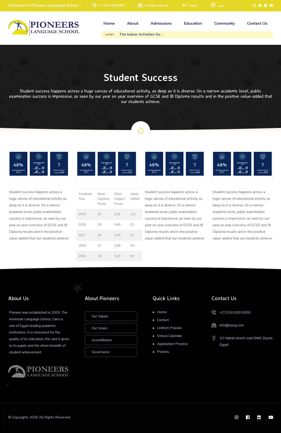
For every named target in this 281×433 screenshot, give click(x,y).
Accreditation (102, 340)
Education (193, 23)
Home (109, 23)
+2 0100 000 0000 (111, 5)
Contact (163, 320)
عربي (221, 5)
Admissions (161, 23)
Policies (163, 351)
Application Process (172, 343)
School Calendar (169, 335)
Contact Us (257, 23)
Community (224, 23)
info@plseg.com (157, 5)
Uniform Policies (169, 328)
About (132, 23)
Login (193, 5)
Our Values (100, 316)
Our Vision (99, 328)
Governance (101, 352)
